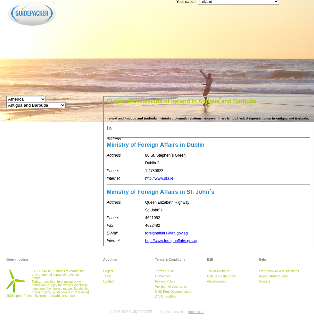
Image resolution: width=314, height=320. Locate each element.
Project (108, 271)
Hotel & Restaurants (221, 276)
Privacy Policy (165, 281)
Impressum (196, 312)
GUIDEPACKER (13, 1)
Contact (108, 281)
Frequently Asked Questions (279, 271)
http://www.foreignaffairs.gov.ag (171, 241)
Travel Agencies (218, 271)
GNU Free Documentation (173, 291)
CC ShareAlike (165, 297)
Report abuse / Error (273, 276)
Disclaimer (162, 276)
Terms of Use (164, 271)
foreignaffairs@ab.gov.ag (166, 233)
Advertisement (217, 281)
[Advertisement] (168, 45)
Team (107, 276)
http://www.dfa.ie (159, 178)
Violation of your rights (171, 286)
